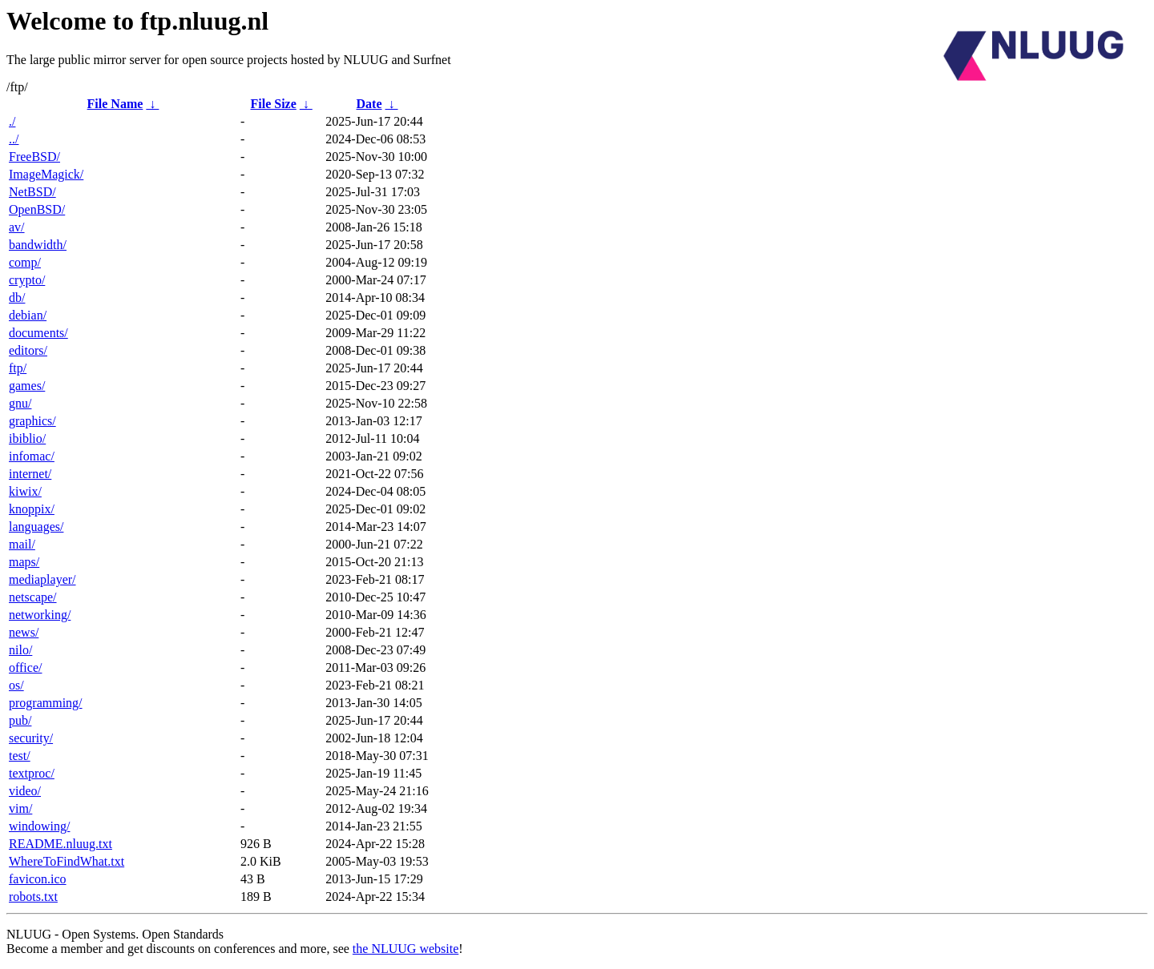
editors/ (28, 350)
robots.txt (33, 896)
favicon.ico (38, 879)
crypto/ (27, 280)
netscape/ (33, 597)
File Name (115, 104)
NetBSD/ (32, 192)
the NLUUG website (405, 948)
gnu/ (20, 403)
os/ (16, 685)
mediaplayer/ (42, 579)
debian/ (27, 315)
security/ (31, 738)
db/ (17, 297)
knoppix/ (31, 509)
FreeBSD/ (34, 156)
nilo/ (20, 650)
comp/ (25, 262)
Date (369, 104)
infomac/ (31, 456)
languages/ (36, 526)
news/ (23, 632)
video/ (25, 791)
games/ (27, 385)
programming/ (46, 703)
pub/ (20, 720)
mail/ (22, 544)
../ (13, 139)
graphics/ (32, 421)
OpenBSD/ (37, 209)
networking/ (40, 614)
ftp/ (17, 368)
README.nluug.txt (60, 843)
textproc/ (31, 773)
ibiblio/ (27, 438)
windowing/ (39, 826)
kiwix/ (25, 491)
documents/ (38, 333)
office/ (25, 667)
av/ (17, 227)
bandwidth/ (38, 244)
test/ (19, 755)
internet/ (30, 473)
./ (12, 121)
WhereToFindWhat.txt (66, 861)
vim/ (20, 808)
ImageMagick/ (46, 174)
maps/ (24, 562)
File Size (273, 104)
